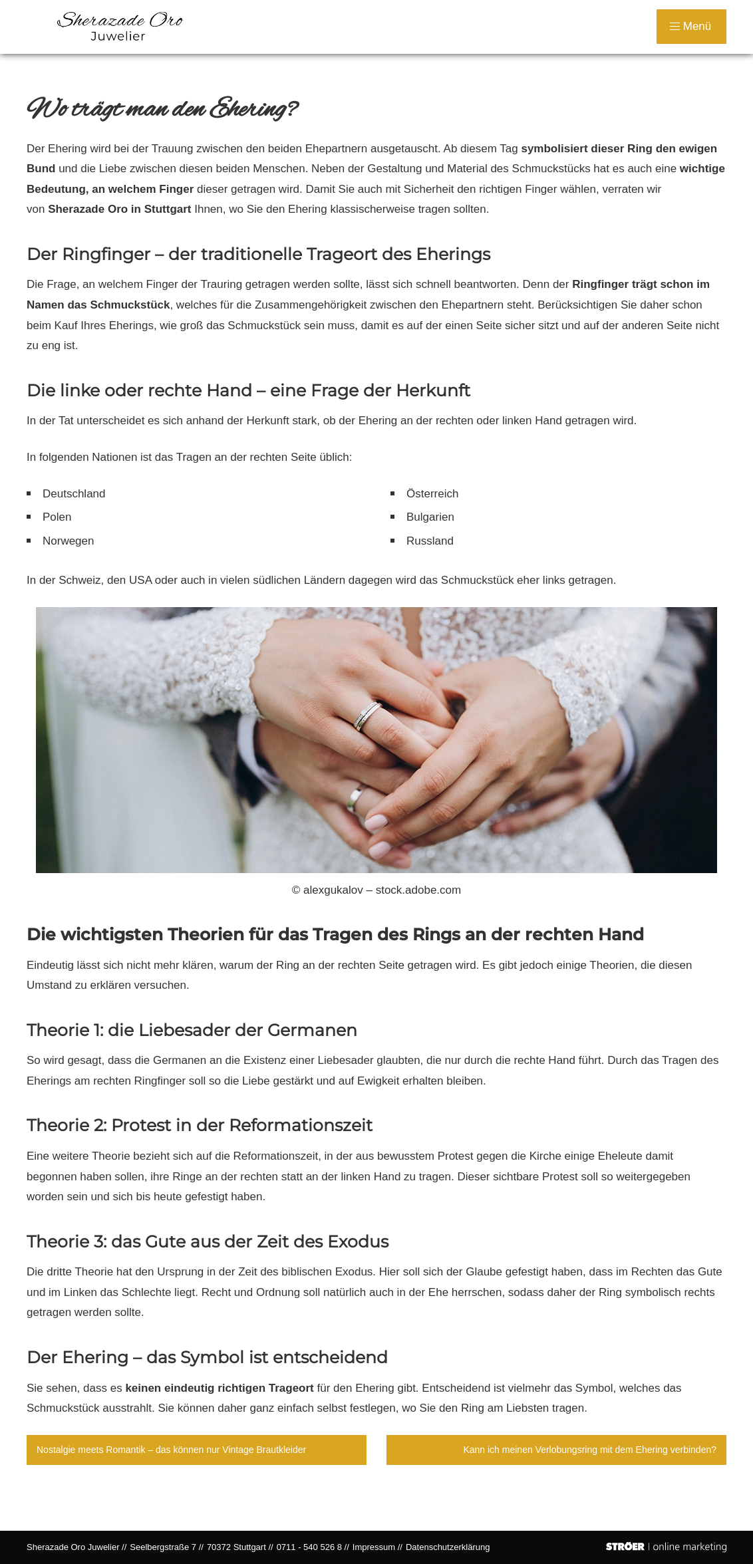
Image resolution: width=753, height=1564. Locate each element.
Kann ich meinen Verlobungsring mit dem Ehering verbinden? (589, 1449)
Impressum (374, 1547)
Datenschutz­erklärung (448, 1547)
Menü (690, 26)
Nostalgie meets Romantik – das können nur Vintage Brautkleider (171, 1449)
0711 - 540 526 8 (309, 1547)
